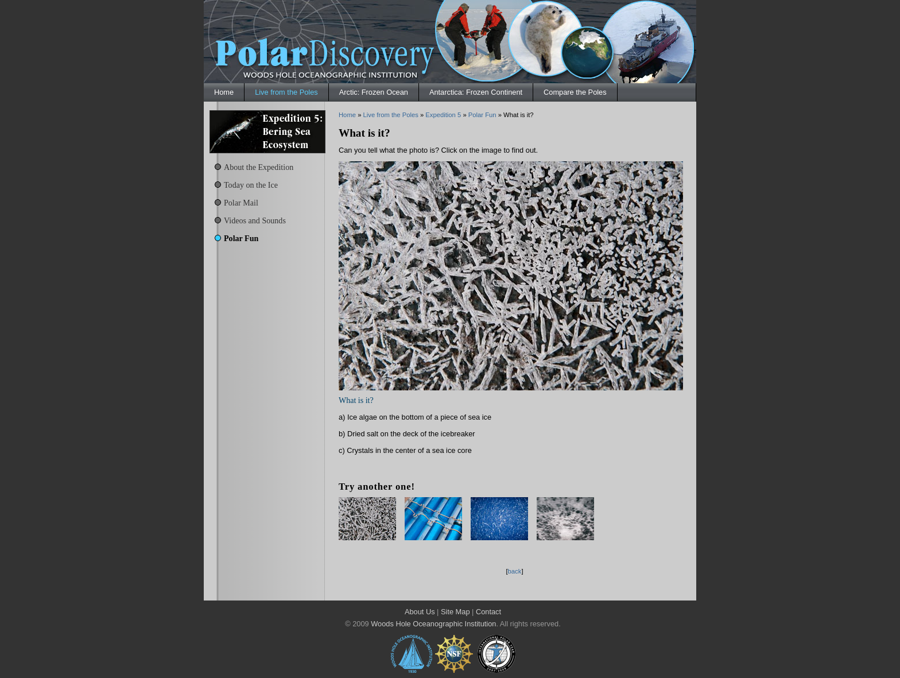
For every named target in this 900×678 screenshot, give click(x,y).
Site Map (455, 611)
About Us (420, 611)
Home (224, 92)
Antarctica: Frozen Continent (475, 92)
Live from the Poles (286, 92)
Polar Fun (241, 238)
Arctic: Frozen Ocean (373, 92)
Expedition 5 (443, 114)
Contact (488, 611)
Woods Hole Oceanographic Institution (433, 623)
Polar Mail (241, 202)
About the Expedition (258, 167)
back (515, 571)
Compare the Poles (575, 92)
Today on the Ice (251, 184)
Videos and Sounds (255, 220)
